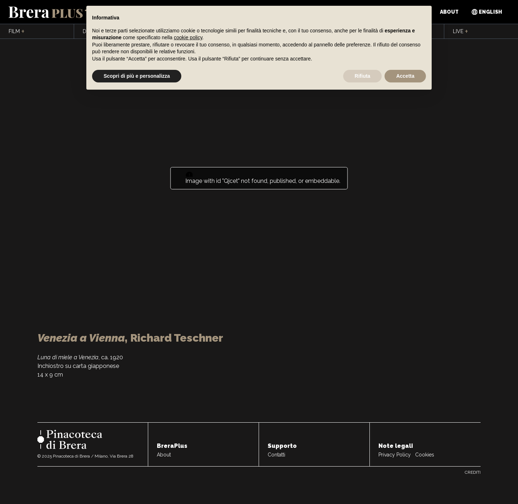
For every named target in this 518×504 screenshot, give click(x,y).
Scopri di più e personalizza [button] (137, 76)
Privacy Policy (394, 455)
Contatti (276, 455)
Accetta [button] (405, 76)
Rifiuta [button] (363, 76)
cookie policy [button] (188, 37)
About (449, 12)
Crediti (473, 472)
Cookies (424, 455)
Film (16, 31)
